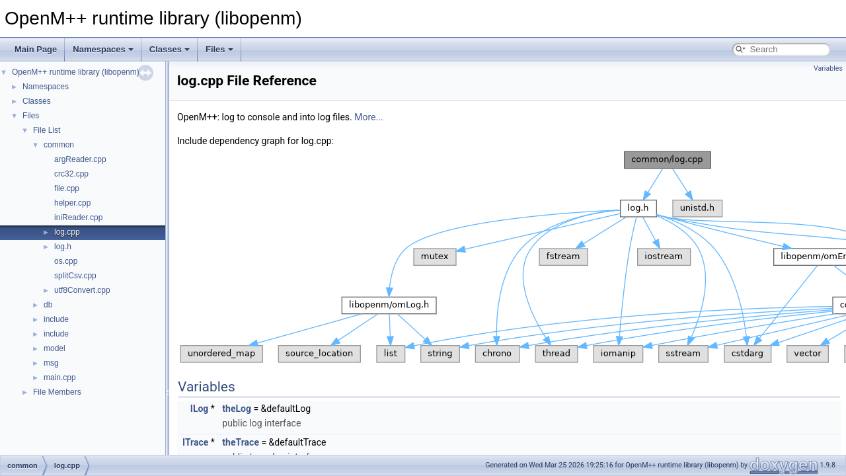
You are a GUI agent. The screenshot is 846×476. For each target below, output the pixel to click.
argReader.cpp (80, 159)
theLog (236, 408)
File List (46, 130)
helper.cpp (72, 203)
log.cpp (67, 232)
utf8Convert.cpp (82, 290)
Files (219, 49)
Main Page (36, 49)
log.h (62, 246)
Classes (169, 49)
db (48, 304)
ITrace (195, 442)
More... (368, 117)
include (56, 319)
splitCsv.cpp (75, 275)
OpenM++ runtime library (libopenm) (75, 72)
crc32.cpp (71, 173)
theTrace (240, 442)
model (54, 348)
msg (51, 363)
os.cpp (65, 261)
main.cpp (60, 377)
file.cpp (66, 188)
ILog (199, 408)
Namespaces (103, 49)
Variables (828, 68)
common (59, 144)
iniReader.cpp (78, 217)
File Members (57, 392)
